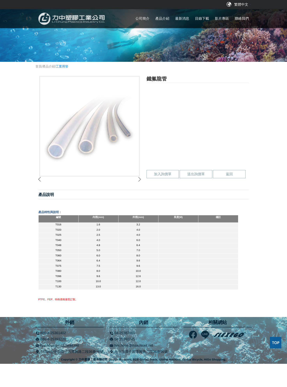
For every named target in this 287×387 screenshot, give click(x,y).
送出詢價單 (196, 197)
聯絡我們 (242, 18)
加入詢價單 (162, 197)
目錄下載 (202, 18)
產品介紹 (162, 18)
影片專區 (222, 18)
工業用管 (62, 66)
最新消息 (182, 18)
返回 (229, 197)
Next (139, 191)
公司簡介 (142, 18)
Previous (40, 191)
